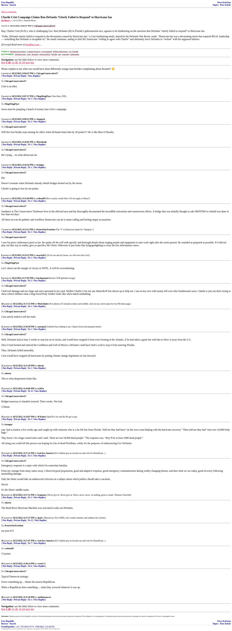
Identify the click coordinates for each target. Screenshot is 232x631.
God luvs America (45, 453)
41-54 (22, 62)
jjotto (40, 518)
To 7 (30, 543)
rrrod (40, 563)
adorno (41, 365)
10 (2, 304)
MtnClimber (43, 304)
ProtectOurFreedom (45, 229)
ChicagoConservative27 (47, 73)
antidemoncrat (44, 597)
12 (2, 365)
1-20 (8, 62)
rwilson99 (40, 198)
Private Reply (20, 76)
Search (13, 5)
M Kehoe (42, 417)
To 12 (30, 391)
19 (2, 563)
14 (2, 417)
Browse (4, 5)
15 (2, 453)
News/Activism (224, 2)
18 (2, 541)
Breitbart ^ (6, 20)
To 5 (30, 456)
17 (2, 518)
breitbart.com (32, 44)
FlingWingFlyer (43, 96)
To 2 (30, 121)
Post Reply (7, 76)
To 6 (30, 566)
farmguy (40, 165)
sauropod (41, 327)
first (3, 62)
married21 (41, 255)
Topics (215, 5)
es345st (41, 388)
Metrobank (41, 142)
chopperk (40, 119)
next (28, 62)
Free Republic (7, 2)
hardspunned (42, 278)
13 (2, 388)
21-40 (15, 62)
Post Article (225, 5)
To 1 (30, 99)
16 (2, 495)
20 (2, 597)
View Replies (34, 76)
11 (2, 327)
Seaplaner (41, 495)
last (32, 62)
